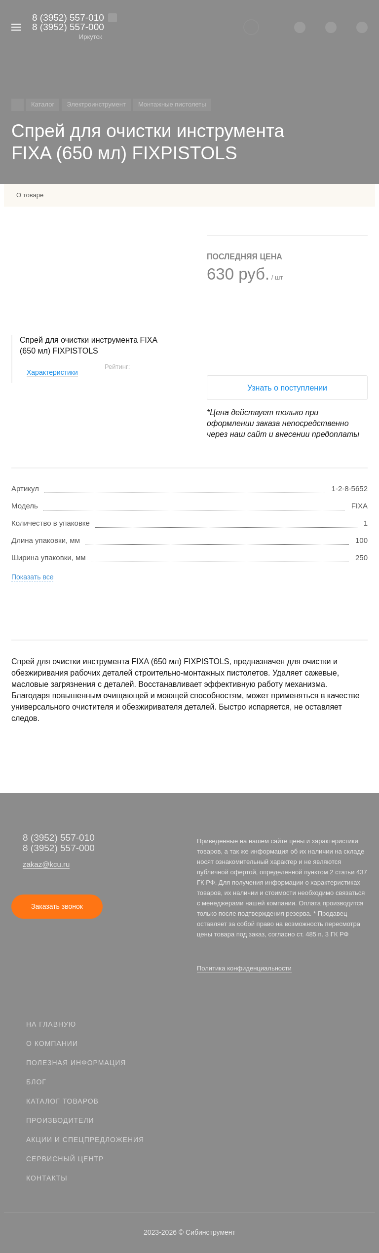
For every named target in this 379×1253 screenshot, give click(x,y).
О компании (52, 1043)
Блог (36, 1082)
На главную (51, 1024)
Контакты (47, 1178)
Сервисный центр (65, 1159)
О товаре (29, 195)
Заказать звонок (57, 906)
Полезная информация (76, 1063)
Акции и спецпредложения (85, 1140)
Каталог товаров (62, 1101)
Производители (60, 1120)
